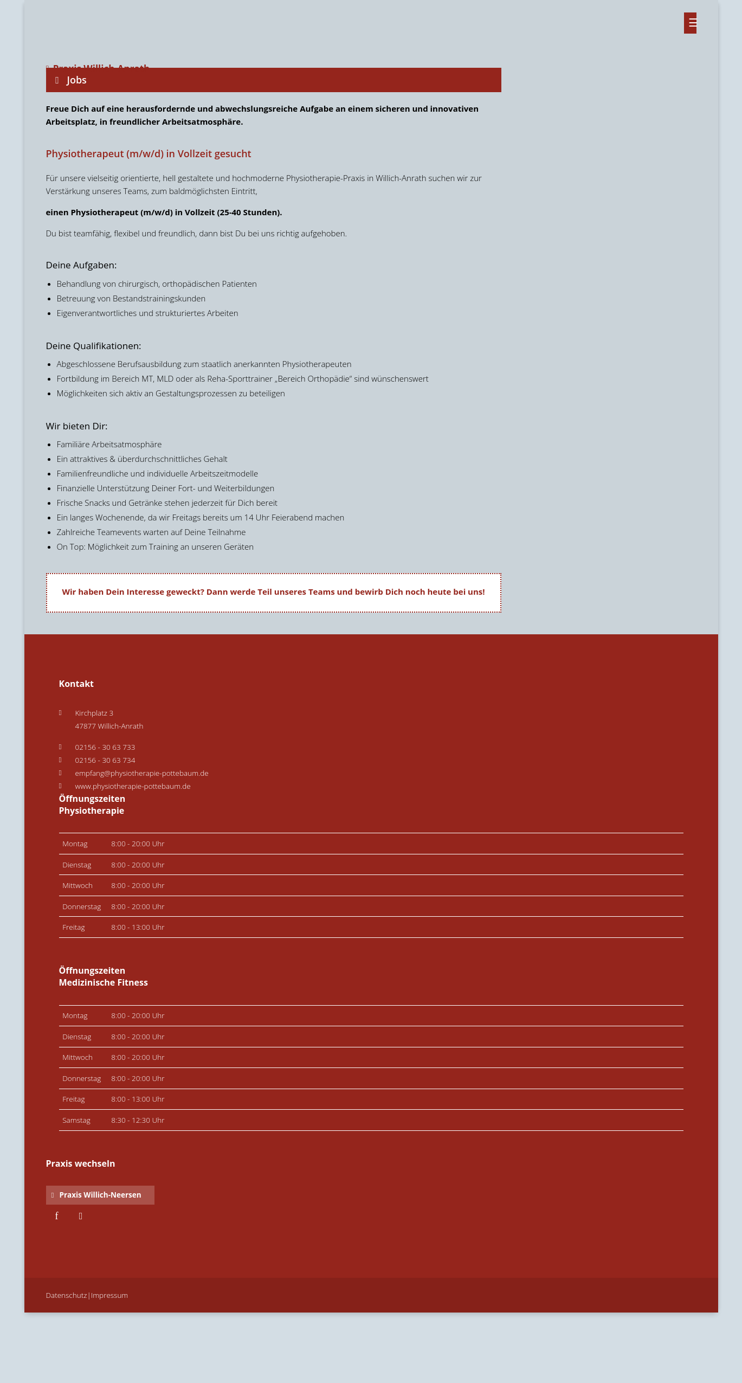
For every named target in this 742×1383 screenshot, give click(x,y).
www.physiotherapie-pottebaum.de (133, 786)
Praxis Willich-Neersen (100, 1195)
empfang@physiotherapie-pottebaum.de (142, 773)
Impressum (109, 1295)
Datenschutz (66, 1295)
